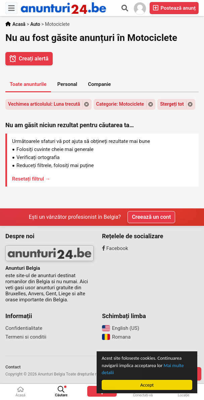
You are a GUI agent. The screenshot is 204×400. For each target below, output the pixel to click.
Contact (13, 366)
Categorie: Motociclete (120, 104)
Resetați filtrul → (31, 179)
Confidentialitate (23, 328)
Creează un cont (151, 217)
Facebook (115, 248)
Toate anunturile (28, 84)
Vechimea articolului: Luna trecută (44, 104)
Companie (99, 84)
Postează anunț (174, 8)
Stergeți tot (172, 104)
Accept (147, 385)
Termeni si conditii (25, 337)
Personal (67, 84)
